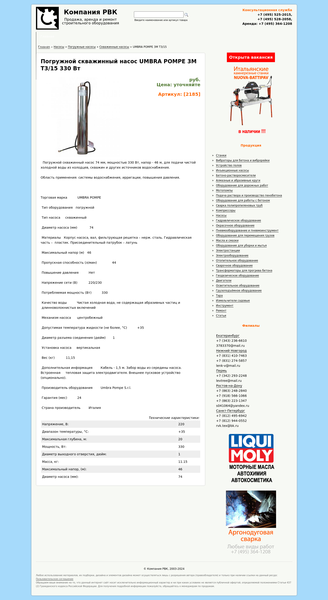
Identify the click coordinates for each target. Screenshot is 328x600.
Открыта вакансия (251, 57)
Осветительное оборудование (237, 285)
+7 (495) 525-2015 (274, 14)
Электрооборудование (232, 255)
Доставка (188, 36)
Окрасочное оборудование (235, 225)
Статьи (221, 315)
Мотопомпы (224, 190)
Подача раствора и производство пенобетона (249, 195)
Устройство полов (229, 165)
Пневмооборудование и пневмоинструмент (247, 230)
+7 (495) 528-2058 (274, 19)
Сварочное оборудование (234, 265)
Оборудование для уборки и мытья (241, 245)
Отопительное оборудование (237, 260)
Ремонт (221, 310)
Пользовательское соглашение (55, 579)
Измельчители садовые (233, 300)
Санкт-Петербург (230, 411)
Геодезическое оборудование (237, 275)
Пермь (221, 370)
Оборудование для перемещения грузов (245, 235)
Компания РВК (90, 12)
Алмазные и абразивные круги (238, 180)
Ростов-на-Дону (229, 385)
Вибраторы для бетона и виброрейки (242, 160)
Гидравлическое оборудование (238, 220)
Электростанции (228, 250)
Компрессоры (225, 210)
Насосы (221, 215)
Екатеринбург (228, 335)
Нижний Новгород (231, 350)
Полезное (160, 36)
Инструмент (224, 305)
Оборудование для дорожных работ (242, 185)
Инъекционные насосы (232, 170)
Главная (108, 36)
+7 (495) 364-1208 (274, 23)
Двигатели (223, 280)
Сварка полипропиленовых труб (239, 205)
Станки (221, 155)
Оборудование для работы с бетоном (243, 200)
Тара (219, 295)
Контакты (216, 36)
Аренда (133, 36)
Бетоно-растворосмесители (236, 175)
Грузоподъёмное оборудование (238, 290)
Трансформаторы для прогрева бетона (244, 270)
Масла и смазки (227, 240)
